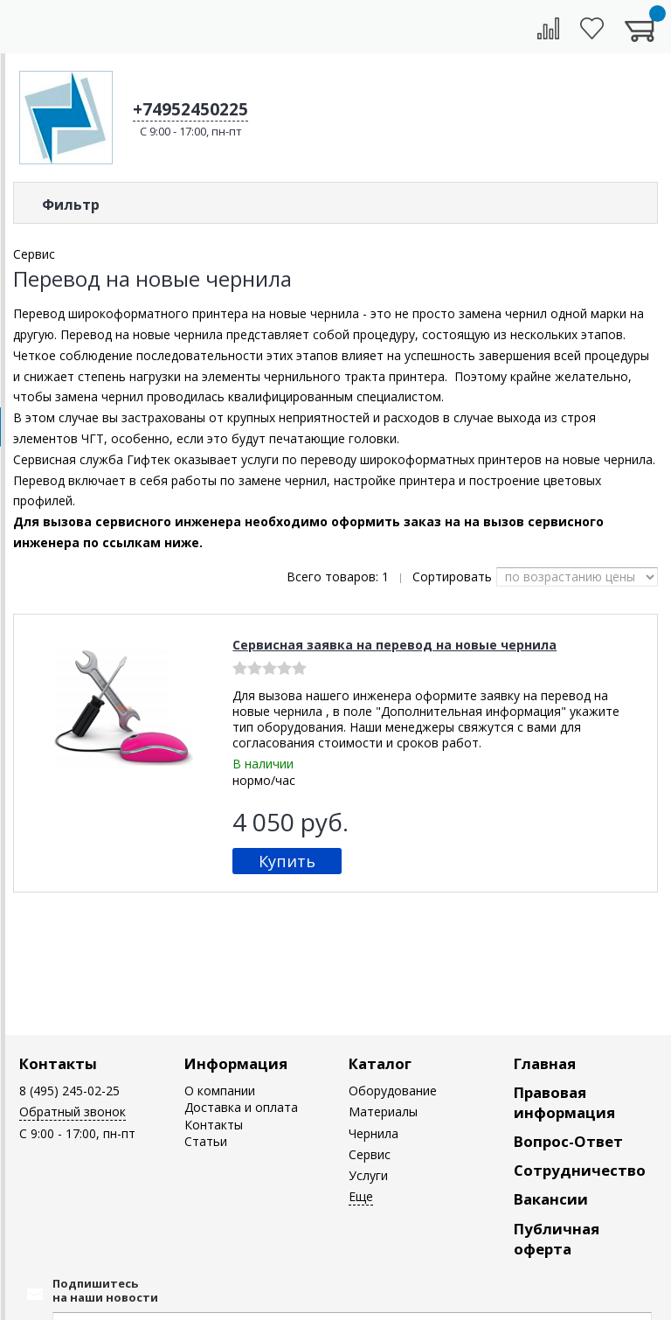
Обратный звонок (72, 1111)
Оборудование (393, 1090)
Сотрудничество (580, 1170)
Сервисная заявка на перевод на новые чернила (394, 644)
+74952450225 (190, 109)
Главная (545, 1063)
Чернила (373, 1133)
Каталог (380, 1063)
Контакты (58, 1063)
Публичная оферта (556, 1239)
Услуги (368, 1175)
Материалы (383, 1111)
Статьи (205, 1141)
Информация (235, 1063)
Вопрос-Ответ (568, 1141)
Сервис (370, 1154)
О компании (219, 1090)
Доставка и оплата (241, 1107)
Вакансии (551, 1199)
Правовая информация (564, 1102)
